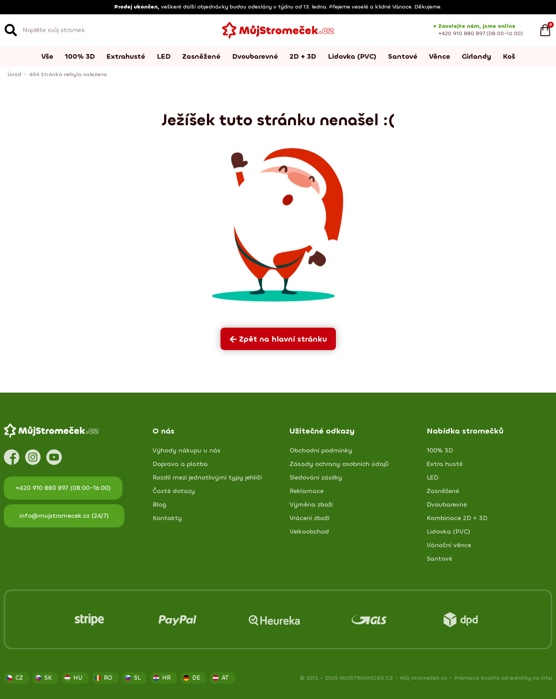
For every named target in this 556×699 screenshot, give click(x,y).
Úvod (14, 74)
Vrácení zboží (309, 518)
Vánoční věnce (449, 545)
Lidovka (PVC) (352, 56)
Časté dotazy (174, 491)
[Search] (11, 30)
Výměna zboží (311, 505)
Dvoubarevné (255, 56)
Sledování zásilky (316, 477)
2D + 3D (303, 56)
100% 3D (80, 56)
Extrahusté (126, 56)
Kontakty (167, 518)
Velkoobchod (309, 532)
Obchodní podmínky (321, 450)
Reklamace (307, 491)
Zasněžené (201, 56)
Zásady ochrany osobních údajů (339, 464)
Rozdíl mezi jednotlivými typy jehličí (207, 477)
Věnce (439, 56)
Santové (402, 56)
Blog (159, 505)
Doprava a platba (180, 464)
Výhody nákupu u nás (186, 450)
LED (164, 56)
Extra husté (445, 464)
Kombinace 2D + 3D (457, 518)
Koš (509, 56)
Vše (47, 56)
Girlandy (476, 56)
